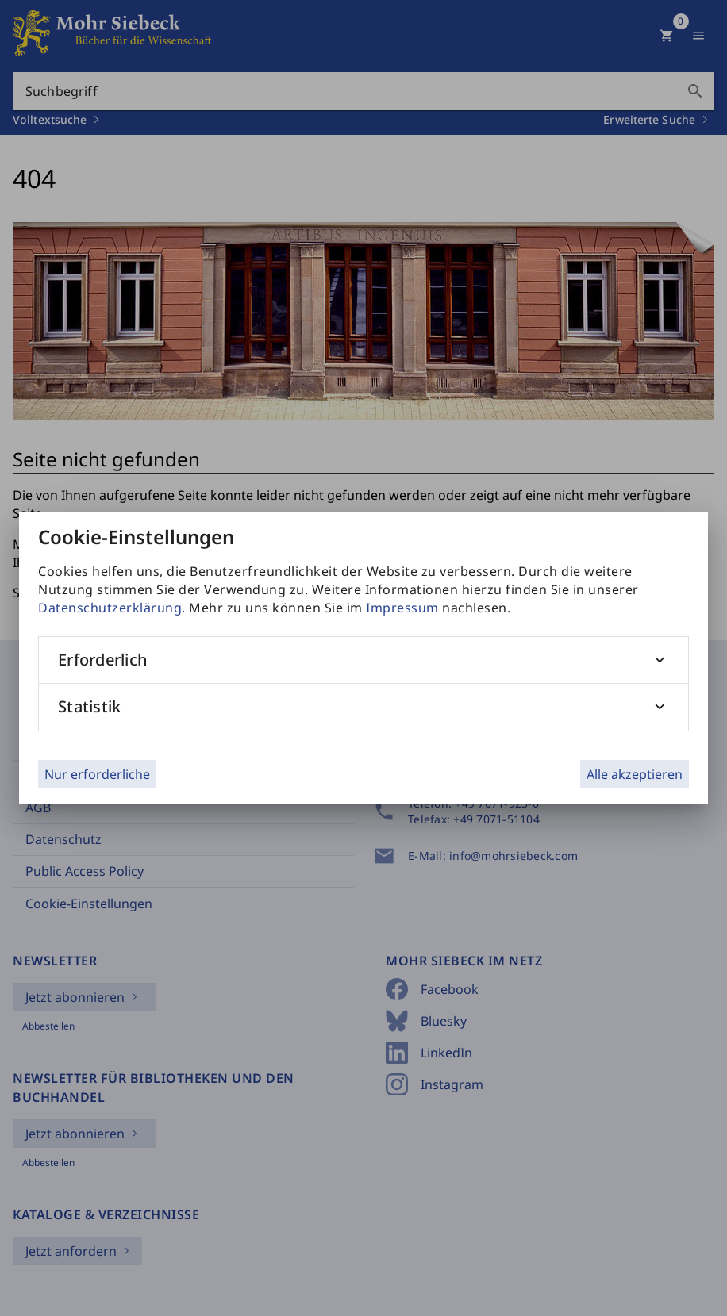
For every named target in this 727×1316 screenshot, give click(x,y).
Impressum (402, 607)
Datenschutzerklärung (110, 607)
